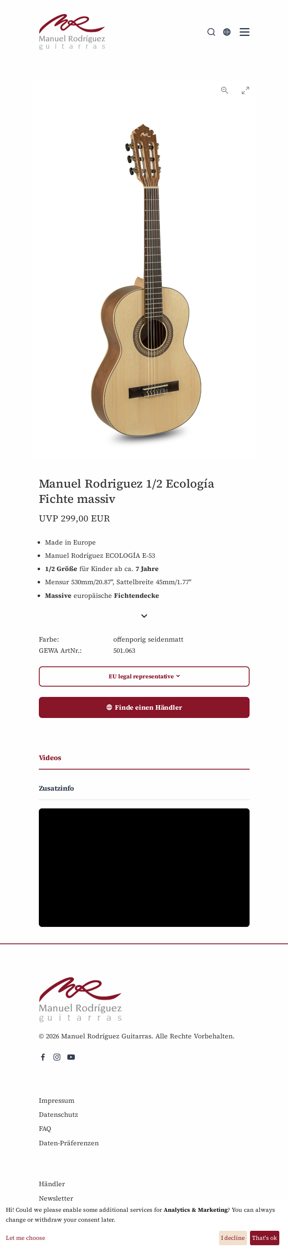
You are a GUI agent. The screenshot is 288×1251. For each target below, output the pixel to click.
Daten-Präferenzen (69, 1142)
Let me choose (25, 1238)
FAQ (45, 1128)
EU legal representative (141, 676)
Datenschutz (58, 1114)
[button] (144, 616)
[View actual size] (224, 90)
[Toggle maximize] (245, 90)
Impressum (56, 1100)
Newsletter (56, 1198)
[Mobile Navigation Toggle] (245, 32)
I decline (233, 1238)
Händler (52, 1183)
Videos (50, 758)
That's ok (264, 1238)
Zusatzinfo (56, 788)
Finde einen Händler (144, 707)
